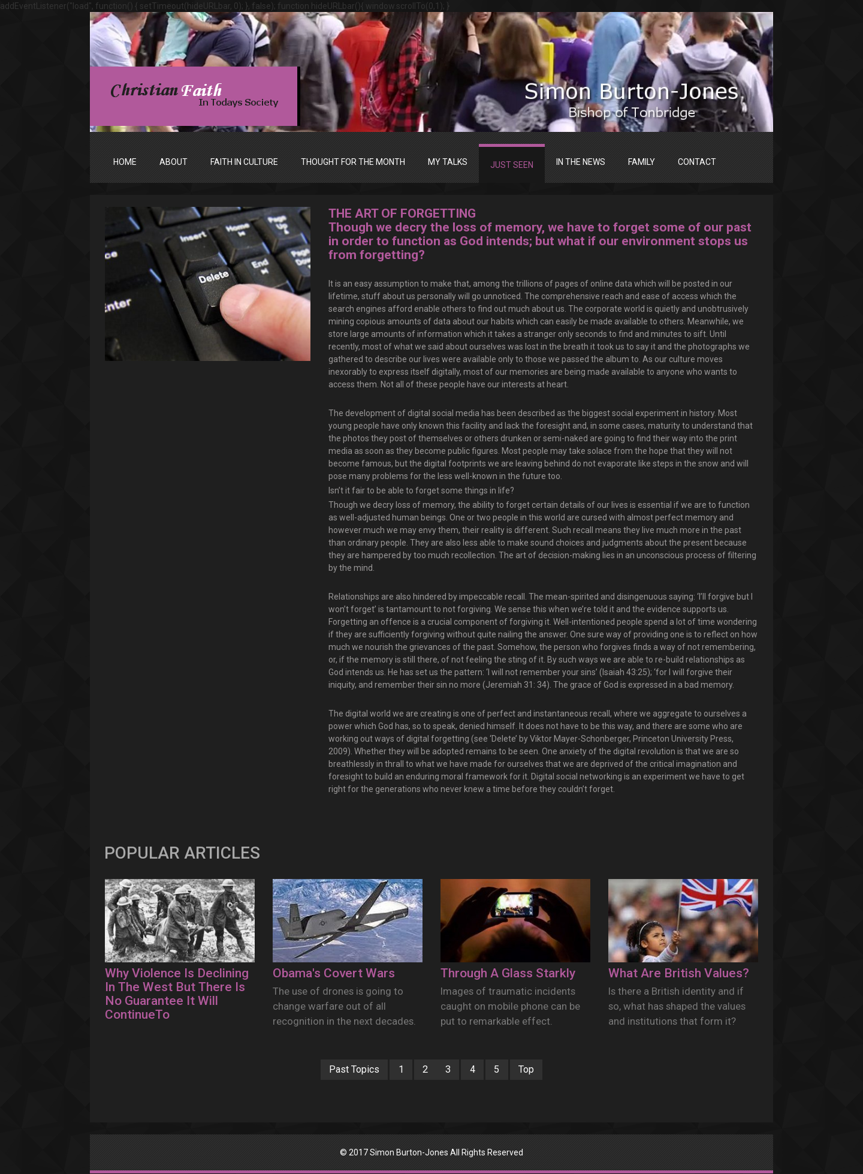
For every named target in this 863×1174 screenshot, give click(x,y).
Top (535, 1070)
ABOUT (173, 162)
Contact (697, 162)
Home (125, 162)
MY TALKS (447, 162)
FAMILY (641, 162)
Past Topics (344, 1070)
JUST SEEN (511, 165)
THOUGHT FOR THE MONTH (353, 162)
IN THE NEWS (580, 162)
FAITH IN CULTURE (244, 162)
